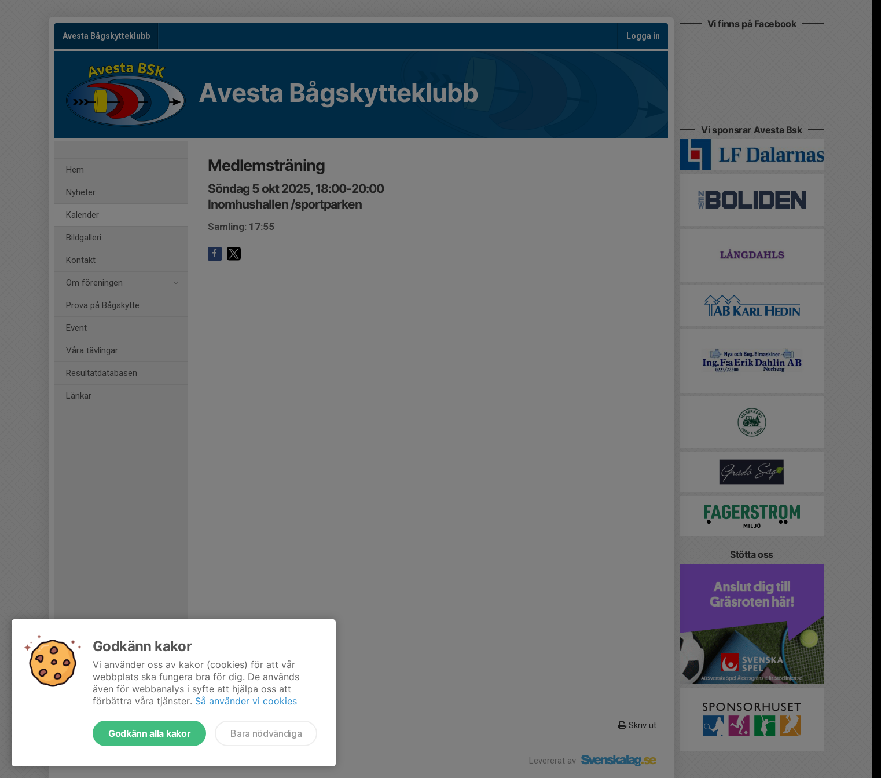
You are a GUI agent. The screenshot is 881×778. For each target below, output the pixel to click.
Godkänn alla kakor (149, 733)
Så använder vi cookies (246, 701)
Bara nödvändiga (266, 733)
